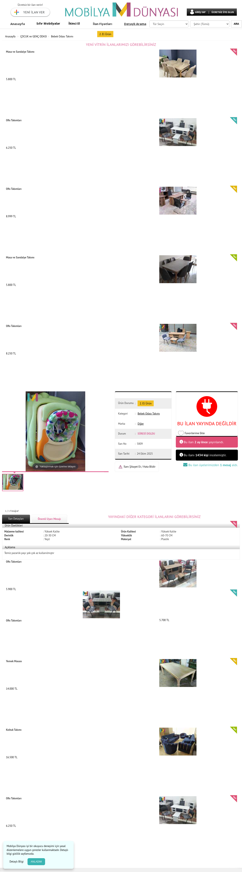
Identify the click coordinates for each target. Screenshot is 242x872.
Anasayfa (17, 24)
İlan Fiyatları (102, 24)
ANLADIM (36, 861)
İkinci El (74, 23)
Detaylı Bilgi (17, 861)
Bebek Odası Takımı (62, 36)
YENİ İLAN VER (34, 12)
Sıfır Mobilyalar (48, 23)
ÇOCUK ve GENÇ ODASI (33, 36)
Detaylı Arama (135, 24)
